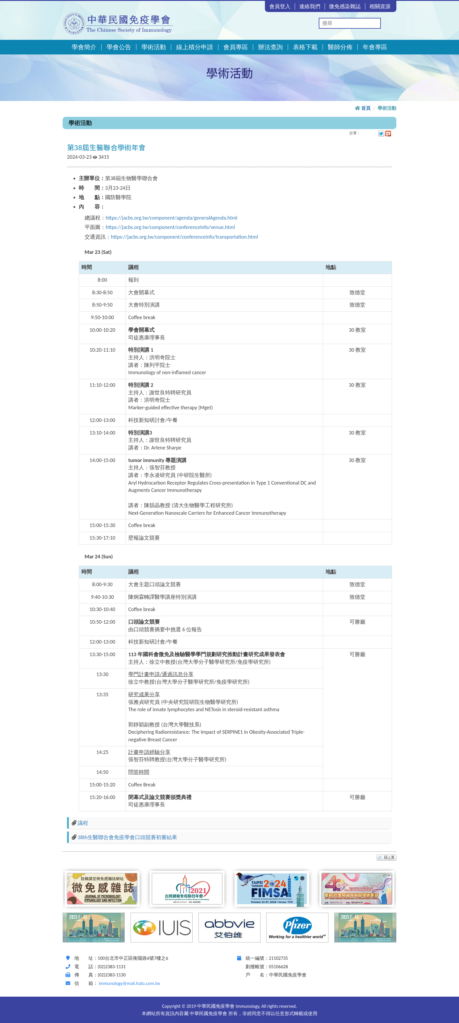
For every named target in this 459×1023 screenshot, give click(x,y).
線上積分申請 (194, 47)
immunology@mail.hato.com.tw (129, 983)
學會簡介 (84, 47)
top (386, 858)
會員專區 (235, 47)
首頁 (366, 108)
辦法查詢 (270, 47)
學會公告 (119, 47)
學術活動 (153, 47)
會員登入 (279, 6)
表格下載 (305, 47)
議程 (83, 823)
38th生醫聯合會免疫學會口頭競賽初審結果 (127, 837)
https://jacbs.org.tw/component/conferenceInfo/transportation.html (184, 237)
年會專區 (375, 47)
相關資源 (380, 6)
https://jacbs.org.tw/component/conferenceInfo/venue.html (170, 227)
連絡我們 (309, 6)
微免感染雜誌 (345, 6)
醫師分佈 (340, 47)
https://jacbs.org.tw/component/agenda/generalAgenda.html (171, 218)
